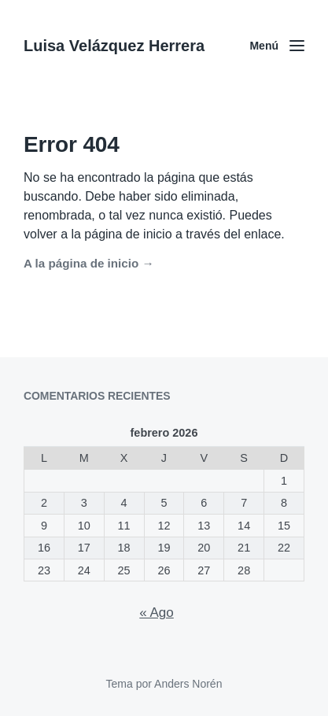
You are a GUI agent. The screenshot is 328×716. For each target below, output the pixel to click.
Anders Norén (188, 683)
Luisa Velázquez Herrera (114, 45)
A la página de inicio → (89, 263)
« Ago (156, 612)
